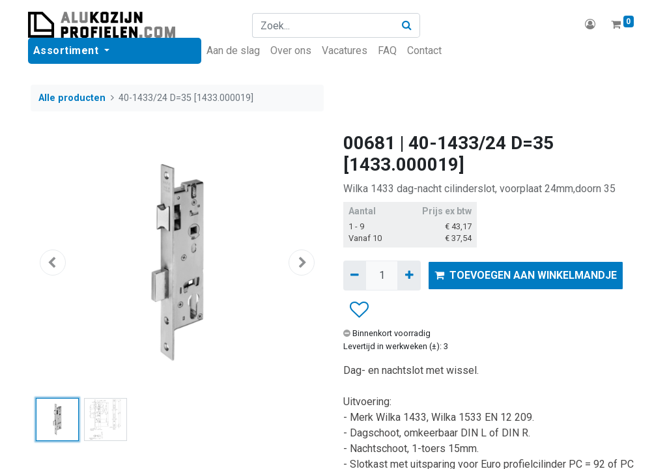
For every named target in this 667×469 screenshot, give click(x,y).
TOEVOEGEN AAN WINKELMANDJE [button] (525, 275)
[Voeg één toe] (408, 276)
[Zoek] (408, 25)
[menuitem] (236, 51)
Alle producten (72, 98)
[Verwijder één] (354, 276)
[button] (53, 262)
